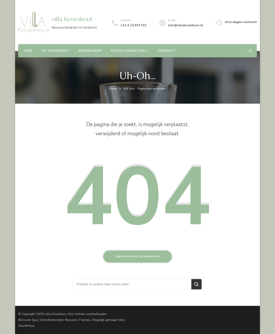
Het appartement (55, 51)
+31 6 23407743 (133, 25)
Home (28, 51)
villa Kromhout (72, 19)
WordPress (26, 326)
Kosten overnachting (128, 51)
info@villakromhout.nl (185, 25)
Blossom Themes (78, 320)
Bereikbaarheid (90, 51)
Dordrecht (167, 51)
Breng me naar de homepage (137, 256)
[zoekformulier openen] (250, 50)
